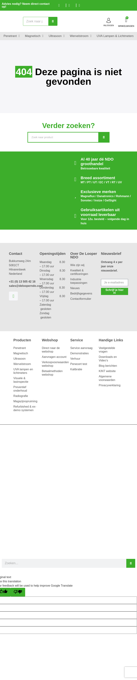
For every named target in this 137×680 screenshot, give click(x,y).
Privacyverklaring (110, 385)
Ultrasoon (19, 358)
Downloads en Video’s (108, 358)
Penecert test (78, 363)
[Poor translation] (18, 592)
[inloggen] (108, 20)
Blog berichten (108, 365)
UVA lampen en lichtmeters (23, 371)
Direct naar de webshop (51, 349)
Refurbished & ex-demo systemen (24, 408)
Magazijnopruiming (25, 401)
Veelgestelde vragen (107, 349)
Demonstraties (79, 353)
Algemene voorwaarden (107, 378)
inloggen (108, 25)
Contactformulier (80, 298)
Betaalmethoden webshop (52, 373)
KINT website (107, 371)
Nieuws (75, 288)
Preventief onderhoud (20, 389)
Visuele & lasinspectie (20, 380)
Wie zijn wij (77, 265)
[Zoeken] (52, 21)
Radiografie (20, 395)
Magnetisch (20, 353)
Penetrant (19, 348)
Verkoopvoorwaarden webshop (54, 364)
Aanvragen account (54, 356)
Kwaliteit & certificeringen (79, 272)
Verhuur (75, 358)
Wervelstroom (22, 363)
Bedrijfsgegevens (81, 293)
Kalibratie (76, 369)
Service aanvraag (81, 348)
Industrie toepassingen (78, 281)
